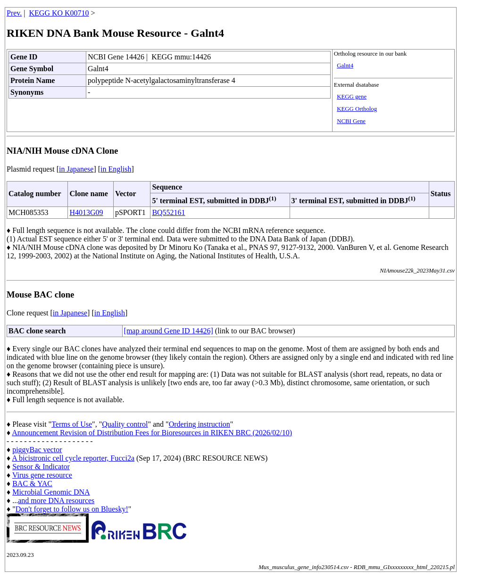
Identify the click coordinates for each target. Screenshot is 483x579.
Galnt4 (345, 65)
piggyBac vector (37, 450)
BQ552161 (168, 212)
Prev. (14, 13)
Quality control (125, 424)
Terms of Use (71, 424)
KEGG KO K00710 (59, 13)
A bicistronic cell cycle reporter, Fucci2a (73, 458)
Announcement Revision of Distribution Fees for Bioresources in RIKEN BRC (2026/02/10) (152, 433)
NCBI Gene (351, 121)
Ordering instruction (199, 424)
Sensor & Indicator (41, 467)
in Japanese (76, 169)
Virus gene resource (42, 475)
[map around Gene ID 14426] (168, 331)
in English (115, 169)
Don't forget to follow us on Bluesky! (72, 509)
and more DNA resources (56, 500)
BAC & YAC (32, 484)
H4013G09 (86, 212)
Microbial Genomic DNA (51, 492)
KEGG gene (351, 96)
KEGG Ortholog (357, 109)
